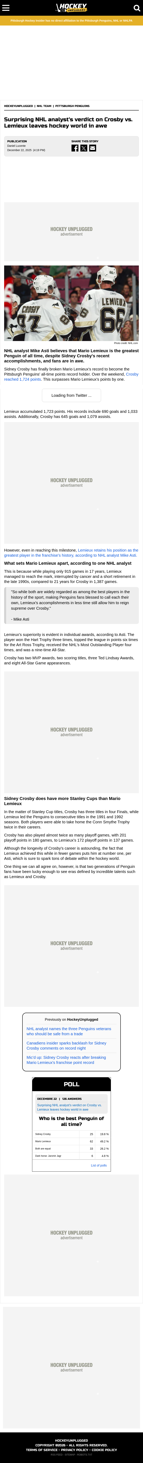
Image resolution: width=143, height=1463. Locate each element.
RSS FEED (57, 1454)
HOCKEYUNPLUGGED (18, 106)
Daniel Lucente (16, 145)
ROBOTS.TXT (84, 1454)
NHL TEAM (44, 106)
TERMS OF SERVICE (42, 1450)
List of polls (99, 1165)
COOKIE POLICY (104, 1450)
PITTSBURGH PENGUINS (72, 106)
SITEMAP (70, 1454)
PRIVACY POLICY (74, 1450)
